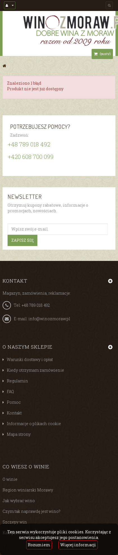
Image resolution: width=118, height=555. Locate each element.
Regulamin (17, 380)
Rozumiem (39, 544)
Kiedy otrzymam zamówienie (35, 370)
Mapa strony (19, 434)
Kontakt (14, 413)
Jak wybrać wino (19, 500)
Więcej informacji (78, 544)
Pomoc (14, 402)
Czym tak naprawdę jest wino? (31, 511)
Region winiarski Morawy (28, 490)
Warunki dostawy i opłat (30, 359)
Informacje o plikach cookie (34, 423)
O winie (10, 479)
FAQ (10, 391)
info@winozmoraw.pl (49, 318)
